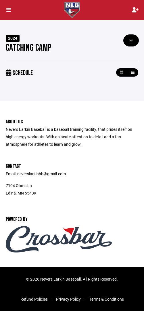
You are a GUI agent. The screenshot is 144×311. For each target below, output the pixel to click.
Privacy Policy (68, 299)
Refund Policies (34, 299)
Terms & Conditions (106, 299)
